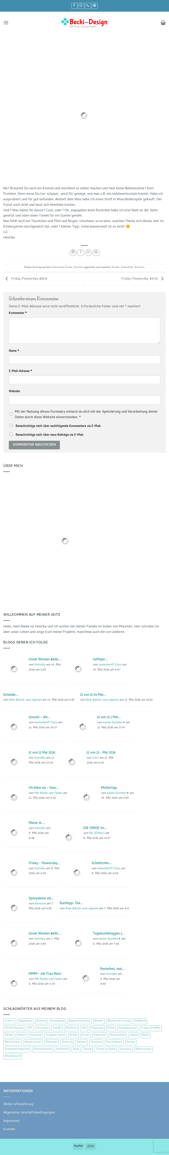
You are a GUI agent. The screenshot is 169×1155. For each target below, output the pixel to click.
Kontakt (9, 1129)
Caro (95, 758)
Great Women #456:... (45, 660)
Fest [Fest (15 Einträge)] (84, 1028)
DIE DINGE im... (95, 828)
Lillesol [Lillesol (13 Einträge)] (134, 1035)
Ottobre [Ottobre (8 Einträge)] (81, 1042)
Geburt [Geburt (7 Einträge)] (21, 1035)
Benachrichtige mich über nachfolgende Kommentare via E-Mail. (58, 426)
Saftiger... (100, 660)
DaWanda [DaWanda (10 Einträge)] (140, 1021)
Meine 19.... (37, 823)
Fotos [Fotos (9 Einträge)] (111, 1028)
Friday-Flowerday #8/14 (25, 279)
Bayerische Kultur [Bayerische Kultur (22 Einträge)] (79, 1021)
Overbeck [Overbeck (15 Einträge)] (96, 1042)
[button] (6, 22)
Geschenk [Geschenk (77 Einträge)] (36, 1035)
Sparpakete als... (41, 899)
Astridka (39, 664)
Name (14, 351)
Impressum (11, 1121)
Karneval (58, 267)
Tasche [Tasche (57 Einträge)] (87, 1049)
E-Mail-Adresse (20, 371)
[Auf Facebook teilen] (80, 252)
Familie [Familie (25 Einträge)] (57, 1028)
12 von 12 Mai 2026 (42, 753)
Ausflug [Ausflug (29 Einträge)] (41, 1021)
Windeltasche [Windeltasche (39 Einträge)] (13, 1056)
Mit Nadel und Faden (48, 793)
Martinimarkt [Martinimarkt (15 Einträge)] (12, 1042)
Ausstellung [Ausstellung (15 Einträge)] (57, 1021)
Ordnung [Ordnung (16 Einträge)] (67, 1042)
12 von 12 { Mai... (109, 717)
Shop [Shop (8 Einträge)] (76, 1049)
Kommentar (18, 313)
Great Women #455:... (45, 934)
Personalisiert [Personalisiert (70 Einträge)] (114, 1042)
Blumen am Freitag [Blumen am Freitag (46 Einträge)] (119, 1021)
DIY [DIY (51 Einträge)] (30, 1028)
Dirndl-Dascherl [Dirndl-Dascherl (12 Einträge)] (14, 1028)
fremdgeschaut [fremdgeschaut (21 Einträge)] (128, 1028)
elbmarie (40, 903)
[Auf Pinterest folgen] (95, 6)
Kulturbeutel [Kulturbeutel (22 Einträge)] (117, 1035)
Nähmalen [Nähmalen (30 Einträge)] (52, 1042)
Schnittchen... (102, 863)
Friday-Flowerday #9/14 (143, 279)
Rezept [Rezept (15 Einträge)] (131, 1042)
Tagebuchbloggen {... (109, 934)
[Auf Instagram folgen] (81, 6)
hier (43, 194)
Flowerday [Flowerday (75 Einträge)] (97, 1028)
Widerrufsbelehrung (18, 1104)
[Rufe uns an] (88, 6)
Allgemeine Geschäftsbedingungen (29, 1113)
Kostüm (79, 267)
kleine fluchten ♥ (114, 722)
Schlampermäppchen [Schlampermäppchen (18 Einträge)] (17, 1049)
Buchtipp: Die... (71, 903)
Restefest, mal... (112, 969)
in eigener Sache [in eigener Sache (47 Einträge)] (55, 1035)
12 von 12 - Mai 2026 (100, 753)
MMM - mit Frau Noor (45, 974)
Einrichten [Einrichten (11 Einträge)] (42, 1028)
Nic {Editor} (96, 833)
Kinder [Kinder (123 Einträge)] (73, 1035)
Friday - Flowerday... (44, 863)
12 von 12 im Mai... (93, 695)
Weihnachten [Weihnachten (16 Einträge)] (143, 1049)
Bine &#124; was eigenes (25, 700)
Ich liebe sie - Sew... (44, 788)
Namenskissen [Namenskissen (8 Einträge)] (33, 1042)
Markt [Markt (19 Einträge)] (145, 1035)
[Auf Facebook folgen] (74, 6)
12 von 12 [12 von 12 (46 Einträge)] (10, 1021)
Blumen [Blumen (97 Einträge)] (98, 1021)
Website (14, 391)
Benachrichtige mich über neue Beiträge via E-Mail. (50, 435)
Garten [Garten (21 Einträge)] (9, 1035)
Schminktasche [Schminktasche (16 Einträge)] (43, 1049)
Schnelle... (10, 695)
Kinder (69, 267)
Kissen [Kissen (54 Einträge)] (85, 1035)
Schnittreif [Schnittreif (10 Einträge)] (62, 1049)
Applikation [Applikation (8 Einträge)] (26, 1021)
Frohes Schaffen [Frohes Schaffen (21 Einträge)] (150, 1028)
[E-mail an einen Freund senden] (88, 252)
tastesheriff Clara (110, 664)
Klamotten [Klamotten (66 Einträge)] (100, 1035)
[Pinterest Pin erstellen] (96, 252)
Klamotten (127, 267)
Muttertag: (109, 788)
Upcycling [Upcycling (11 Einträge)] (125, 1049)
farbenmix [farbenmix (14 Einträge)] (71, 1028)
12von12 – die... (39, 717)
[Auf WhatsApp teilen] (72, 252)
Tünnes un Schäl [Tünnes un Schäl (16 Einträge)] (105, 1049)
